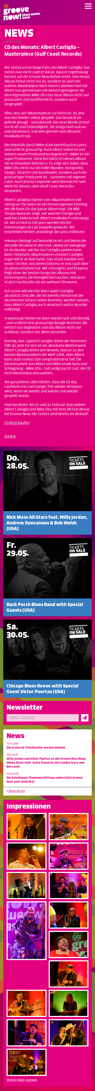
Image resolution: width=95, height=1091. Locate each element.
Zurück (10, 436)
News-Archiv (16, 791)
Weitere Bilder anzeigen (22, 1080)
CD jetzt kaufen (16, 423)
